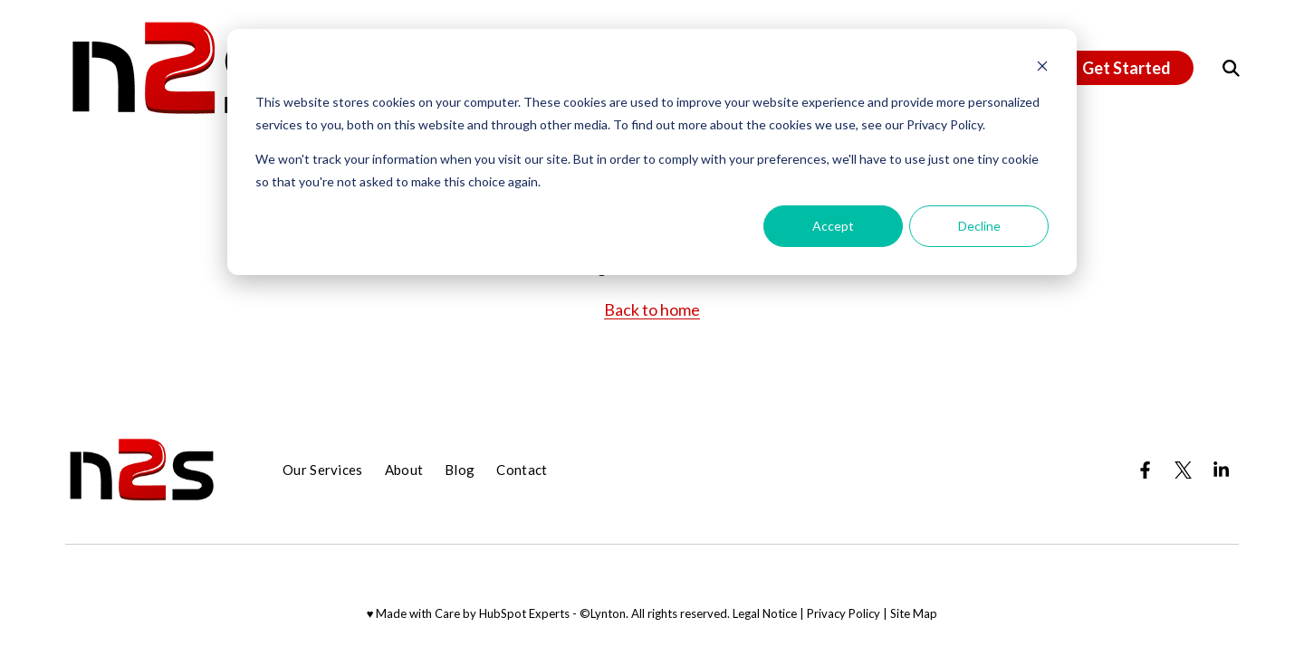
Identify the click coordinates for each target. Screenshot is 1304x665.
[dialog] (652, 152)
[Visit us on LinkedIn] (1220, 469)
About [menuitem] (404, 469)
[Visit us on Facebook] (1144, 469)
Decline (979, 225)
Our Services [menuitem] (323, 469)
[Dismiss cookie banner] (1042, 68)
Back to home (652, 309)
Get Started (1126, 68)
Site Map (913, 613)
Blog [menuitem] (460, 469)
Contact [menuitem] (521, 469)
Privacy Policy (843, 613)
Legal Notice (765, 613)
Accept (833, 225)
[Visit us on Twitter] (1182, 469)
